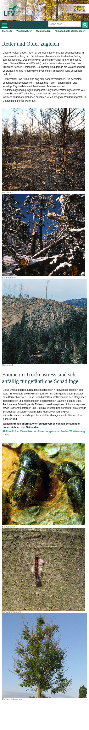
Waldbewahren (24, 31)
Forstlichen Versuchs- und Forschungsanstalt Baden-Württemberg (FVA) (44, 433)
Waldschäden (43, 31)
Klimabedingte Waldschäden (70, 31)
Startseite (7, 31)
